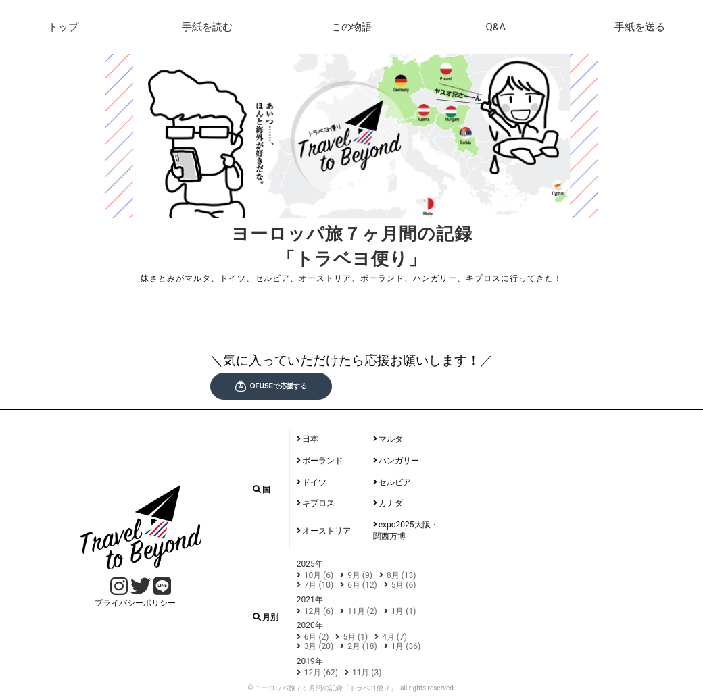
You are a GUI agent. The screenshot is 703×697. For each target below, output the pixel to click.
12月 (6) (319, 611)
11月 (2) (362, 611)
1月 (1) (403, 611)
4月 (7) (394, 637)
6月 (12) (362, 585)
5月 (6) (403, 585)
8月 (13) (401, 575)
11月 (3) (367, 672)
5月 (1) (355, 637)
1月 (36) (406, 646)
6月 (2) (316, 637)
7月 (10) (319, 585)
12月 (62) (321, 672)
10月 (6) (319, 575)
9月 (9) (359, 575)
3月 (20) (319, 646)
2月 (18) (362, 646)
